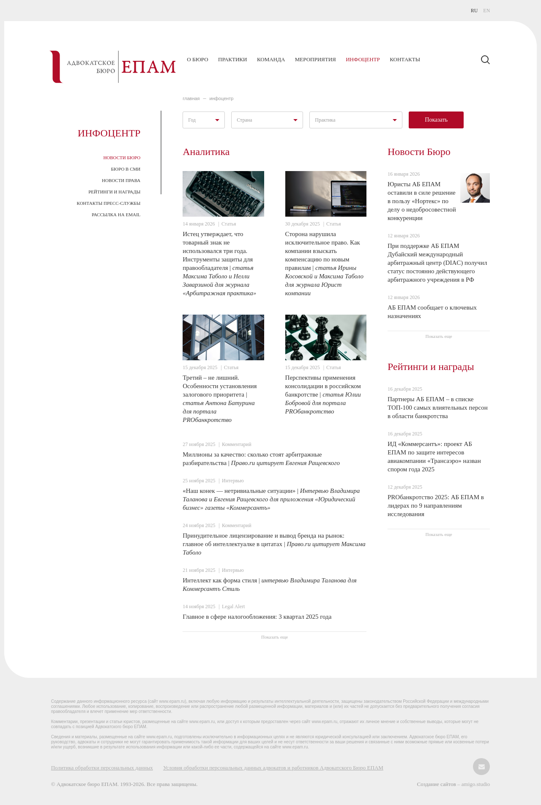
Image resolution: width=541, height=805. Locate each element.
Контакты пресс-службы (109, 203)
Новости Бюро (121, 157)
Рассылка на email (116, 214)
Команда (271, 59)
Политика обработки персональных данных (102, 767)
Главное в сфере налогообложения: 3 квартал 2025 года (257, 616)
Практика (325, 120)
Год (192, 120)
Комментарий (236, 444)
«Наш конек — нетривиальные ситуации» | (271, 499)
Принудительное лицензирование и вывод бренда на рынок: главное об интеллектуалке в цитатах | (274, 544)
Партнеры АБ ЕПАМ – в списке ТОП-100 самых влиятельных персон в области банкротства (438, 407)
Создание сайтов (437, 784)
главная (191, 98)
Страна (244, 120)
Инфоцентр (363, 59)
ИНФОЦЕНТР (222, 98)
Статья (228, 224)
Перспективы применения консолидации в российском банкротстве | (323, 394)
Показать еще (274, 636)
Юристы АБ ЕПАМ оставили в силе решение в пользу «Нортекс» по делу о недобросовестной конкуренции (422, 201)
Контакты (405, 59)
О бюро (197, 59)
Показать (436, 120)
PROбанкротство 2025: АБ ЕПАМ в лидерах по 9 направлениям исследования (436, 505)
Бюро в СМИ (126, 168)
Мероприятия (315, 59)
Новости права (121, 180)
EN (486, 11)
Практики (232, 59)
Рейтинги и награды (114, 191)
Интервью (233, 481)
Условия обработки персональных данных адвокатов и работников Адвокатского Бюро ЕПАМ (273, 767)
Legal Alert (233, 606)
